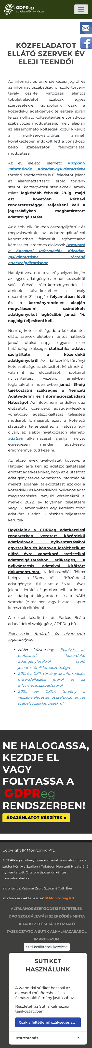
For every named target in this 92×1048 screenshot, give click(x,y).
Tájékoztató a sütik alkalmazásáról (47, 931)
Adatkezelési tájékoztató (47, 924)
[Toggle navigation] (81, 9)
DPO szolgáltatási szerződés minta (47, 916)
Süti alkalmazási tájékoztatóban (42, 1009)
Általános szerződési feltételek (46, 908)
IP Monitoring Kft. (60, 898)
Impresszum (46, 939)
